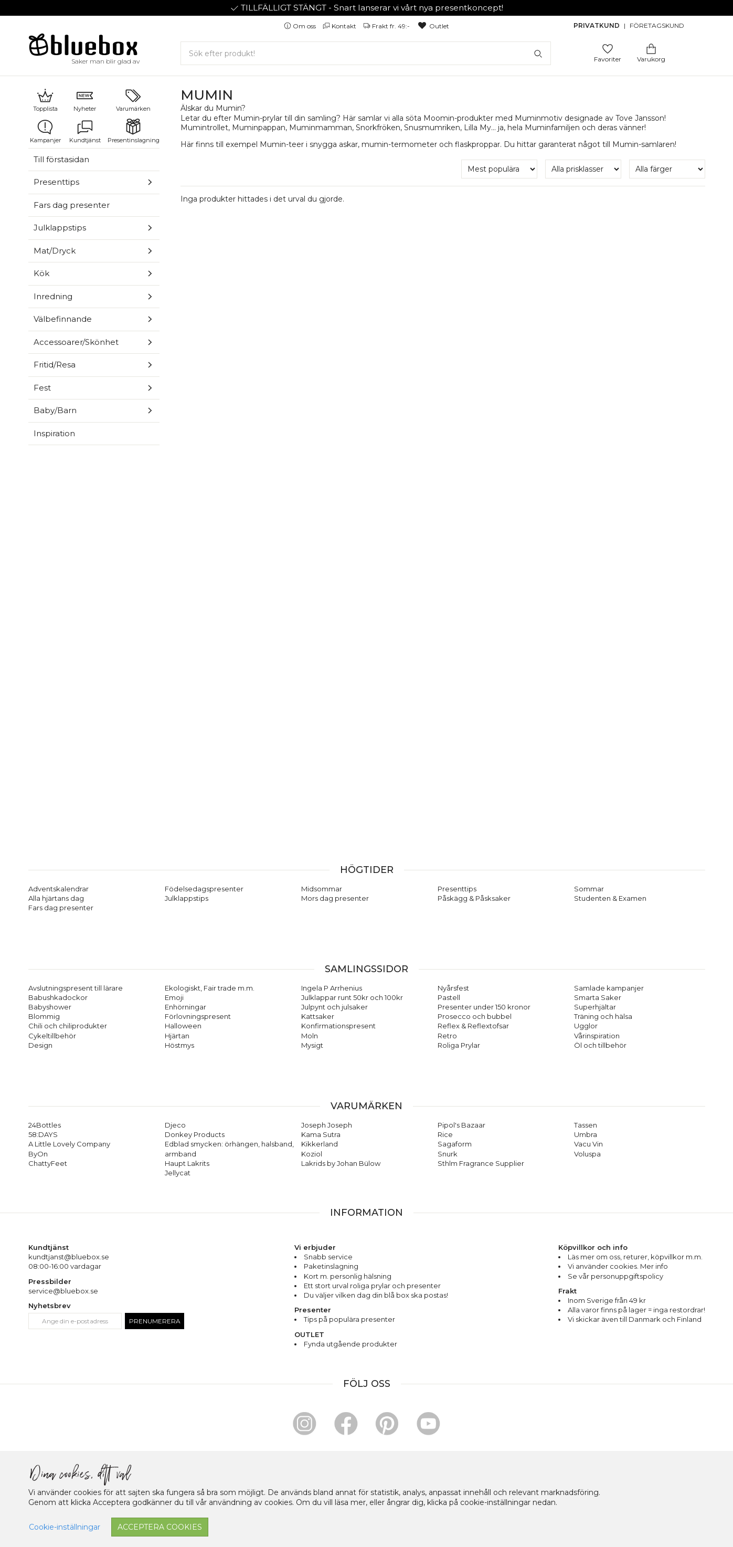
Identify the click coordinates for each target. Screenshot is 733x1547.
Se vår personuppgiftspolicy (615, 1276)
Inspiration (54, 433)
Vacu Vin (588, 1144)
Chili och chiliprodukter (67, 1026)
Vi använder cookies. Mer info (618, 1266)
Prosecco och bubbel (475, 1016)
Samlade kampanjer (609, 988)
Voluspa (587, 1154)
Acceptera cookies (160, 1527)
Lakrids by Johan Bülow (340, 1163)
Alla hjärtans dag (56, 898)
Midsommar (321, 889)
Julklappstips (60, 228)
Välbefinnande (63, 319)
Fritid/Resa (55, 365)
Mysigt (312, 1045)
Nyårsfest (453, 988)
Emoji (174, 997)
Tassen (585, 1125)
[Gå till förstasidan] (83, 48)
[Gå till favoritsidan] (607, 48)
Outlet (433, 26)
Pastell (449, 997)
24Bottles (44, 1125)
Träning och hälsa (603, 1016)
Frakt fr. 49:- (387, 26)
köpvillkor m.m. (677, 1257)
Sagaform (455, 1144)
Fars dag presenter (72, 205)
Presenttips (56, 182)
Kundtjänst (85, 131)
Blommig (44, 1016)
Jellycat (177, 1173)
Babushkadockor (58, 997)
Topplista (45, 99)
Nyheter (84, 99)
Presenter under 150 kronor (484, 1007)
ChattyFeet (47, 1163)
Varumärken (133, 99)
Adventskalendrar (58, 889)
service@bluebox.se (63, 1291)
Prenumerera (154, 1321)
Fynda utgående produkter (350, 1344)
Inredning (53, 296)
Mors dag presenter (335, 898)
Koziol (311, 1154)
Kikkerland (319, 1144)
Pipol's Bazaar (461, 1125)
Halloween (183, 1026)
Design (40, 1045)
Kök (41, 273)
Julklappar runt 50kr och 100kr (352, 997)
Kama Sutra (321, 1134)
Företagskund (657, 25)
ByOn (38, 1154)
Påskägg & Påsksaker (474, 898)
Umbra (585, 1134)
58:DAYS (43, 1134)
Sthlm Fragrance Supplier (481, 1163)
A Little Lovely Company (69, 1144)
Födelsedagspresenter (204, 889)
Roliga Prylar (459, 1045)
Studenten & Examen (610, 898)
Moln (309, 1036)
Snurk (448, 1154)
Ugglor (586, 1026)
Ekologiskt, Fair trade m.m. (209, 988)
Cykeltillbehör (52, 1036)
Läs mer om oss (594, 1257)
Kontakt (340, 26)
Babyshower (49, 1007)
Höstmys (179, 1045)
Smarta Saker (597, 997)
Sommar (589, 889)
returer (635, 1257)
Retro (447, 1036)
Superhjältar (595, 1007)
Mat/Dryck (55, 251)
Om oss (300, 26)
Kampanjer (45, 131)
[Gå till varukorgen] (651, 48)
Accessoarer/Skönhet (76, 342)
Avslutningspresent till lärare (75, 988)
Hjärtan (177, 1036)
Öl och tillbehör (600, 1045)
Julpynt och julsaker (334, 1007)
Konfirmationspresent (338, 1026)
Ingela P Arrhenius (331, 988)
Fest (42, 388)
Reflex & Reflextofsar (473, 1026)
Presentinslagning (134, 131)
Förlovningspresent (198, 1016)
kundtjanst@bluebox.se (68, 1257)
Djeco (175, 1125)
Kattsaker (317, 1016)
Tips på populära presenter (349, 1319)
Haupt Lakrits (187, 1163)
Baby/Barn (55, 410)
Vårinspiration (597, 1036)
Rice (445, 1134)
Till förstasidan (61, 159)
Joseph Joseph (326, 1125)
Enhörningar (185, 1007)
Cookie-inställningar (64, 1527)
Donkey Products (195, 1134)
